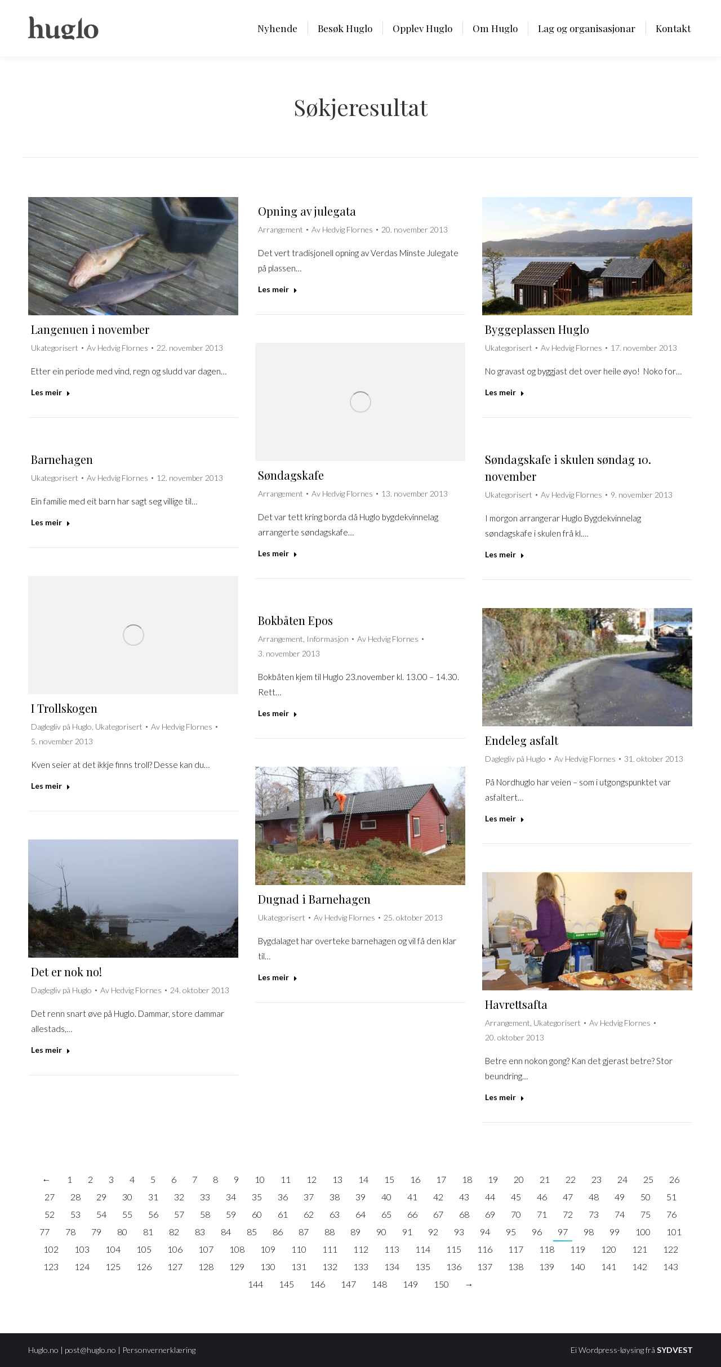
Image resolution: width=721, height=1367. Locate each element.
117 (515, 1249)
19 (493, 1179)
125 (113, 1266)
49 (620, 1196)
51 (671, 1196)
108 (236, 1249)
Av (117, 347)
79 (96, 1231)
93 (459, 1231)
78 (70, 1231)
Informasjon (327, 639)
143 (670, 1266)
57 (179, 1214)
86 (278, 1231)
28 (75, 1196)
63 (335, 1214)
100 (643, 1231)
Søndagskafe (291, 475)
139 (546, 1266)
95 (511, 1231)
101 (674, 1231)
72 (568, 1214)
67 (438, 1214)
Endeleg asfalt (521, 740)
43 (464, 1196)
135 (422, 1266)
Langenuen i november (90, 329)
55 (127, 1214)
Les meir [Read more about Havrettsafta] (504, 1097)
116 (484, 1249)
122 (670, 1249)
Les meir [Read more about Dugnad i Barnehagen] (277, 977)
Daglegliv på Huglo (61, 726)
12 (311, 1179)
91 (407, 1231)
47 (568, 1196)
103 (82, 1249)
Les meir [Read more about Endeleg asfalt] (504, 818)
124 (82, 1266)
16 (415, 1179)
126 (144, 1266)
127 (175, 1266)
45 (516, 1196)
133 (360, 1266)
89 (355, 1231)
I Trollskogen (64, 708)
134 (391, 1266)
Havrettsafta (516, 1004)
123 (51, 1266)
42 (438, 1196)
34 (231, 1196)
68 (464, 1214)
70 (516, 1214)
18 (467, 1179)
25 (648, 1179)
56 (153, 1214)
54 (101, 1214)
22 (571, 1179)
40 (386, 1196)
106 (175, 1249)
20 (519, 1179)
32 (179, 1196)
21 (545, 1179)
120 (608, 1249)
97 (563, 1231)
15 (389, 1179)
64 (360, 1214)
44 (490, 1196)
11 (286, 1179)
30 (127, 1196)
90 (381, 1231)
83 (200, 1231)
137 (484, 1266)
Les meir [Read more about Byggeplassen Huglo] (504, 392)
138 (515, 1266)
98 (589, 1231)
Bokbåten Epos (295, 620)
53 (75, 1214)
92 (433, 1231)
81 (148, 1231)
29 (101, 1196)
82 (174, 1231)
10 (260, 1179)
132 (329, 1266)
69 (490, 1214)
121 (639, 1249)
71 (542, 1214)
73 (594, 1214)
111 (329, 1249)
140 (577, 1266)
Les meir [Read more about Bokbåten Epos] (277, 713)
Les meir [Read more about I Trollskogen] (50, 785)
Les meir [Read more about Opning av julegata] (277, 289)
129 (236, 1266)
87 (304, 1231)
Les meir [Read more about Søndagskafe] (277, 553)
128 (205, 1266)
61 (283, 1214)
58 (205, 1214)
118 (546, 1249)
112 (360, 1249)
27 (49, 1196)
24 (622, 1179)
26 (674, 1179)
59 (231, 1214)
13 (337, 1179)
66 (412, 1214)
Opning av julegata (307, 210)
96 (537, 1231)
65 (386, 1214)
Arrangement (280, 229)
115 (453, 1249)
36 (283, 1196)
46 (542, 1196)
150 (441, 1284)
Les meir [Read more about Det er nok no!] (50, 1050)
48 (594, 1196)
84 (226, 1231)
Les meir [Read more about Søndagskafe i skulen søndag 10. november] (504, 554)
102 (51, 1249)
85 (252, 1231)
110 (298, 1249)
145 (286, 1284)
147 (348, 1284)
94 (485, 1231)
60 (257, 1214)
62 (309, 1214)
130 (267, 1266)
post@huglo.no (90, 1350)
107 (205, 1249)
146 (317, 1284)
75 (645, 1214)
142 (639, 1266)
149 (410, 1284)
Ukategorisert (54, 347)
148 (379, 1284)
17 (441, 1179)
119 (577, 1249)
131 (298, 1266)
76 (671, 1214)
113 (391, 1249)
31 (153, 1196)
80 (122, 1231)
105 (144, 1249)
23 (596, 1179)
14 (363, 1179)
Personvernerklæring (158, 1350)
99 (614, 1231)
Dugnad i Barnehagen (314, 898)
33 (205, 1196)
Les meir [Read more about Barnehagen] (50, 522)
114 (422, 1249)
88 (329, 1231)
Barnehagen (62, 459)
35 (257, 1196)
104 (113, 1249)
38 (335, 1196)
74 (620, 1214)
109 (267, 1249)
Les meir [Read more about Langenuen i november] (50, 392)
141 (608, 1266)
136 (453, 1266)
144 (255, 1284)
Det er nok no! (66, 971)
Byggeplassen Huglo (537, 329)
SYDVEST (675, 1350)
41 (412, 1196)
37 (309, 1196)
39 (360, 1196)
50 (645, 1196)
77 (44, 1231)
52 (49, 1214)
